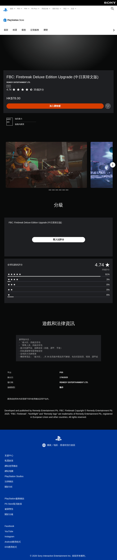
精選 (15, 27)
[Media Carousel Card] (46, 162)
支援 (72, 8)
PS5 (18, 8)
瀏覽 (45, 27)
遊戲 (11, 8)
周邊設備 (44, 8)
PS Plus (34, 8)
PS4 (25, 8)
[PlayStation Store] (14, 16)
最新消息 (55, 8)
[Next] (112, 162)
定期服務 (34, 27)
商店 (65, 8)
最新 (6, 27)
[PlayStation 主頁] (5, 9)
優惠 (24, 27)
